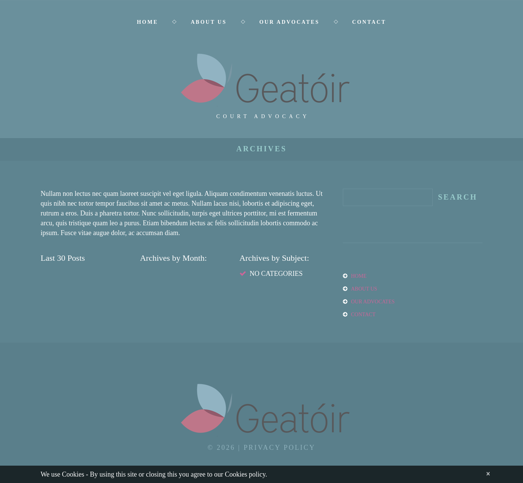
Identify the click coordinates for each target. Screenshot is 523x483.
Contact (369, 22)
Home (147, 22)
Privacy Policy (279, 447)
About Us (209, 22)
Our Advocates (289, 22)
